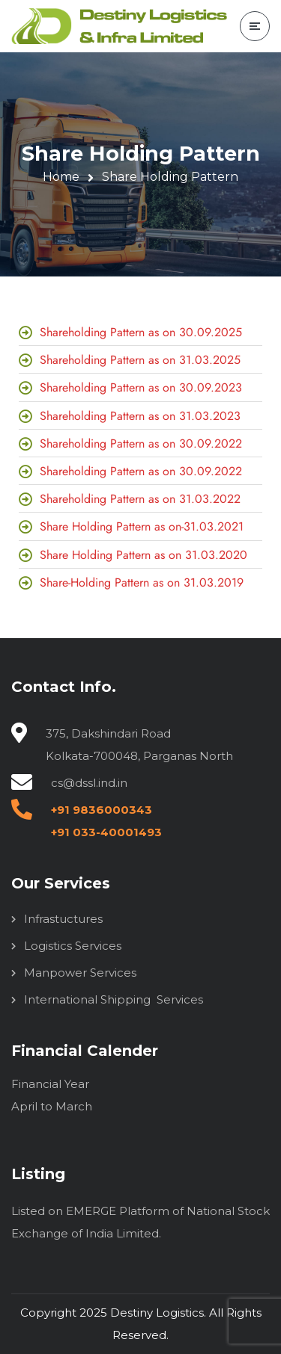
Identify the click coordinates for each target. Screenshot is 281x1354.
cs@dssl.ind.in (89, 783)
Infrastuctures (63, 919)
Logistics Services (72, 946)
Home (61, 177)
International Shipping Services (113, 999)
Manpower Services (80, 972)
